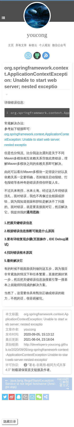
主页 (11, 45)
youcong (37, 34)
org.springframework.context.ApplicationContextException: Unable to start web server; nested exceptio (36, 139)
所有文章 (21, 45)
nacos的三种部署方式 (63, 382)
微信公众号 (59, 45)
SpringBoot (14, 94)
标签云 (33, 45)
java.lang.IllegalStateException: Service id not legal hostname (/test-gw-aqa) (30, 384)
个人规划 (44, 45)
